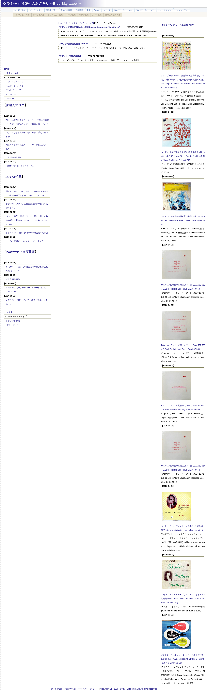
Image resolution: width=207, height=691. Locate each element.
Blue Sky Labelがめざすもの (63, 689)
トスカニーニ (12, 94)
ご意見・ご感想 (11, 73)
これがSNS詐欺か (14, 157)
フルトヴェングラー (15, 90)
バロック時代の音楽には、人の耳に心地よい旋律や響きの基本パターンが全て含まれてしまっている (27, 220)
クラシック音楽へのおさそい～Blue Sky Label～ (42, 3)
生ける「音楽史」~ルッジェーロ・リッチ (24, 241)
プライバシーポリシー (88, 689)
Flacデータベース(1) (15, 82)
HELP (7, 69)
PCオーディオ (12, 325)
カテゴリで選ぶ (70, 23)
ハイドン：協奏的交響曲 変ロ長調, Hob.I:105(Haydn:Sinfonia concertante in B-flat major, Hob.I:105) (183, 220)
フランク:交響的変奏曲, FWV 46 (73, 44)
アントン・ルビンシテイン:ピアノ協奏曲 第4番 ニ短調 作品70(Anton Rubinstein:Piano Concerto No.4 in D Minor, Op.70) (182, 659)
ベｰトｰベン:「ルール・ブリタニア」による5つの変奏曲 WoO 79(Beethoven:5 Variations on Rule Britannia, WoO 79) (183, 598)
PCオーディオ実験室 (20, 251)
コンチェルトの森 (86, 23)
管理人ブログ (15, 105)
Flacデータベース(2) (15, 86)
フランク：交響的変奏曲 (70, 56)
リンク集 (8, 312)
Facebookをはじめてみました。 (20, 166)
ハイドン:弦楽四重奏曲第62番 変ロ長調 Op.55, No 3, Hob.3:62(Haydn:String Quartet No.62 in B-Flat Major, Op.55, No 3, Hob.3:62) (183, 156)
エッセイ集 (13, 176)
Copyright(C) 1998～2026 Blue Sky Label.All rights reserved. (129, 689)
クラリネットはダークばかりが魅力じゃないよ (27, 233)
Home (60, 23)
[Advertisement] (27, 41)
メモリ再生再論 (13, 279)
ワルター (10, 98)
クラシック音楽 (13, 321)
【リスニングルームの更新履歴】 (178, 25)
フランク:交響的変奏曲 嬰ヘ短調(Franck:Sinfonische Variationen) (89, 27)
